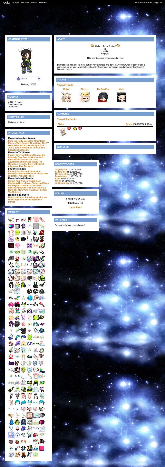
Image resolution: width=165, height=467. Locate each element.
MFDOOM (21, 188)
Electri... (85, 89)
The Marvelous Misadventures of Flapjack (26, 163)
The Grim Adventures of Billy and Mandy (23, 160)
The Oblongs (26, 155)
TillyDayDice (61, 169)
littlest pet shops (16, 197)
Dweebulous (61, 176)
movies (11, 202)
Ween (46, 183)
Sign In (158, 2)
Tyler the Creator (34, 188)
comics (38, 199)
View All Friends (65, 85)
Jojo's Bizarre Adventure (20, 148)
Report (129, 124)
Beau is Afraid (29, 143)
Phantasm (40, 141)
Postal (40, 174)
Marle (121, 89)
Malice (66, 89)
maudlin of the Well (38, 190)
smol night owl (62, 183)
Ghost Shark (39, 148)
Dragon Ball (38, 145)
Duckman (28, 166)
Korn (18, 181)
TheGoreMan (103, 89)
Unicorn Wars (14, 143)
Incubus (33, 185)
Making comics (35, 197)
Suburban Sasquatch (18, 150)
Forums (25, 2)
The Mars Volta (21, 190)
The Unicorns (14, 192)
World (34, 2)
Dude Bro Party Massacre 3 (21, 141)
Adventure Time (15, 166)
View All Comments (66, 119)
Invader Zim (14, 155)
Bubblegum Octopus (18, 185)
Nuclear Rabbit (28, 181)
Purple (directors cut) (18, 171)
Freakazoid (13, 159)
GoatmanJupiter (143, 2)
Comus (11, 181)
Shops (15, 2)
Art (26, 197)
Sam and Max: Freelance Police (28, 175)
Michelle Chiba (62, 174)
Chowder (23, 159)
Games (43, 2)
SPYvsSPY (31, 174)
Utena (29, 145)
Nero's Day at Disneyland (30, 183)
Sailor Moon (19, 145)
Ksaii (57, 178)
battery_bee (61, 172)
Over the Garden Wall (32, 157)
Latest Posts (75, 207)
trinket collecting (26, 199)
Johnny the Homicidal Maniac (24, 172)
